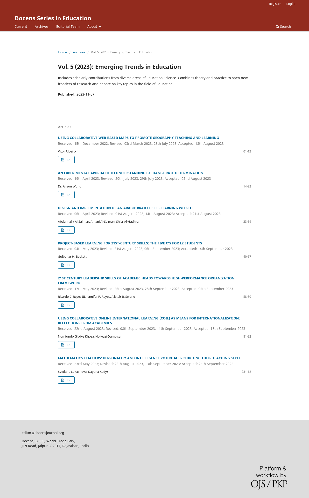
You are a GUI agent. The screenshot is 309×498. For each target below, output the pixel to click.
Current (20, 26)
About (92, 26)
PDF (68, 160)
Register (275, 3)
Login (290, 3)
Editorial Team (68, 26)
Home (62, 52)
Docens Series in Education (52, 18)
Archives (42, 26)
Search (283, 26)
